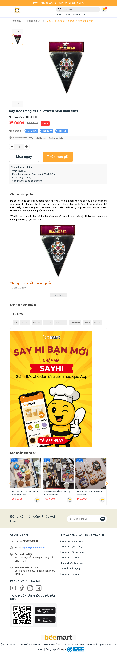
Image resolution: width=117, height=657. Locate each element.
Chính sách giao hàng (71, 546)
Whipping (59, 15)
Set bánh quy (60, 322)
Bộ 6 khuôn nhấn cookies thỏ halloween (90, 493)
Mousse (97, 322)
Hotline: (26, 541)
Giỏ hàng (104, 9)
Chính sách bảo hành (70, 557)
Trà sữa (87, 322)
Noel (16, 322)
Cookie (75, 15)
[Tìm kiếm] (59, 9)
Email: (30, 547)
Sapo (63, 649)
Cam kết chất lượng (70, 568)
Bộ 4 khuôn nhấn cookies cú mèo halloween (25, 493)
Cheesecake (75, 322)
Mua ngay (24, 157)
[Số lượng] (19, 147)
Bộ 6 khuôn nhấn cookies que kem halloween (58, 493)
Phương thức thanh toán (72, 563)
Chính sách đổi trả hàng (72, 552)
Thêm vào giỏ (58, 157)
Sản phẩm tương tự (23, 452)
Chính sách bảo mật (70, 574)
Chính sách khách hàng (72, 541)
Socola (82, 15)
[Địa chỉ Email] (87, 518)
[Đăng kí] (102, 518)
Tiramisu (68, 15)
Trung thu (25, 322)
